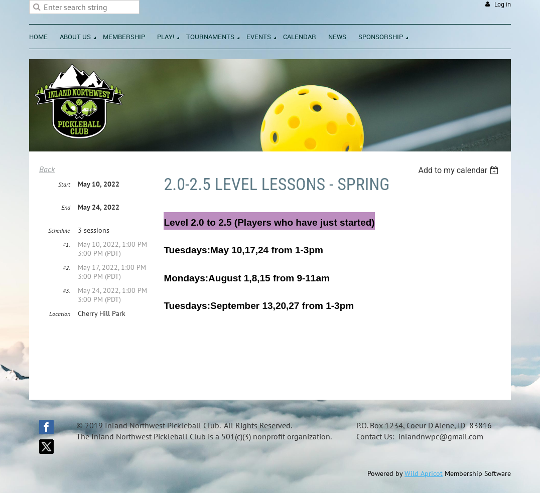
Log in (502, 4)
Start (64, 184)
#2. (66, 267)
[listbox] (459, 170)
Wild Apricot (423, 473)
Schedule (59, 230)
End (65, 207)
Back (47, 169)
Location (59, 313)
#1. (66, 244)
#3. (66, 290)
